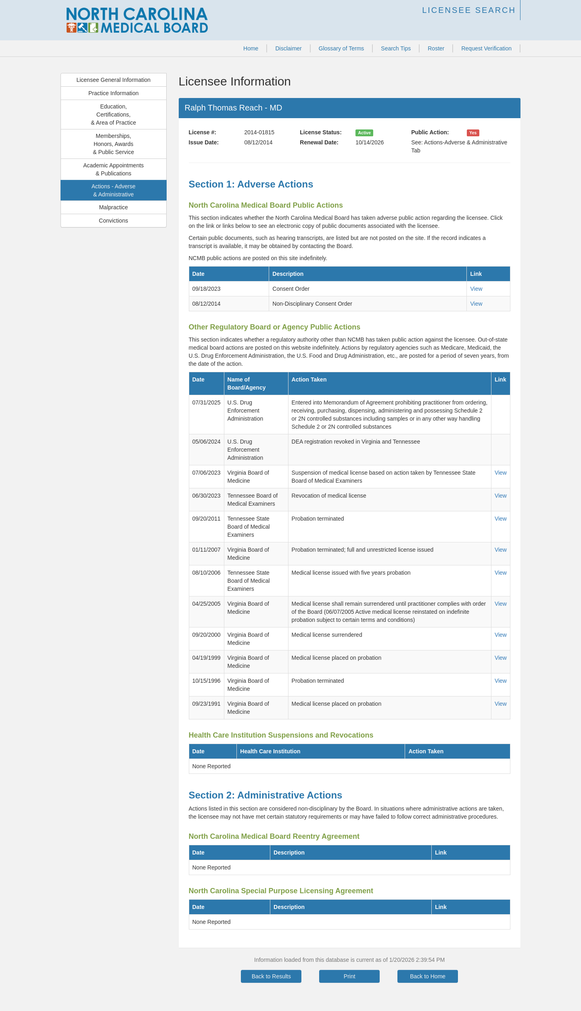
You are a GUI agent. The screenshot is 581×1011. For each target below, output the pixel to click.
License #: (202, 132)
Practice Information (113, 93)
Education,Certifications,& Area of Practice (113, 114)
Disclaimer (288, 48)
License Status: (320, 132)
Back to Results (271, 976)
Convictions (113, 220)
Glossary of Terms (341, 48)
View (476, 289)
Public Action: (430, 132)
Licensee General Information (113, 80)
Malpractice (113, 207)
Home (250, 48)
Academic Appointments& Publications (113, 169)
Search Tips (396, 48)
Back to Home (427, 976)
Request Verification (486, 48)
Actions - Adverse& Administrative (114, 190)
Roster (436, 48)
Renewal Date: (319, 142)
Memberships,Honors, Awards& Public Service (113, 144)
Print (349, 976)
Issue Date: (204, 142)
